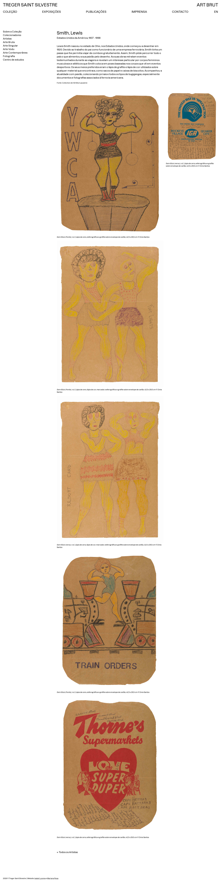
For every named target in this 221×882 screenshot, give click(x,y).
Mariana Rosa (52, 878)
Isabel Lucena (40, 878)
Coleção (10, 11)
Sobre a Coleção (12, 31)
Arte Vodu (8, 49)
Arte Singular (10, 45)
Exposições (51, 11)
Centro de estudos (13, 59)
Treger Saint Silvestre (30, 5)
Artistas (7, 38)
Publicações (96, 11)
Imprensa (139, 11)
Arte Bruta (9, 42)
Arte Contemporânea (15, 52)
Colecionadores (12, 35)
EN (216, 11)
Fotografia (9, 56)
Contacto (180, 11)
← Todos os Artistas (67, 852)
